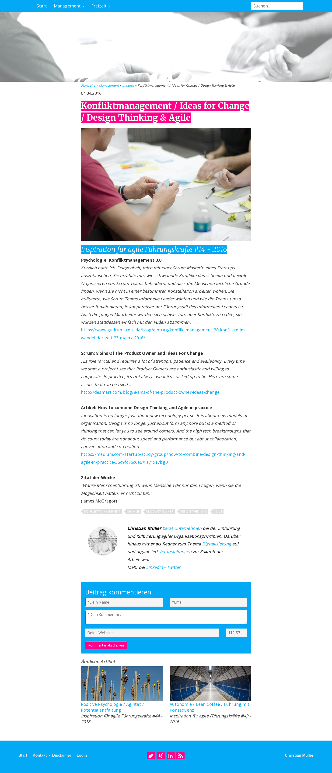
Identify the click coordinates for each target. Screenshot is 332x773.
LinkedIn (154, 567)
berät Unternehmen (182, 528)
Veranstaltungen (175, 551)
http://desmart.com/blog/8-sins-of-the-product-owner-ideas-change (150, 392)
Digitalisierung (216, 544)
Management (109, 85)
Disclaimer (61, 755)
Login (82, 755)
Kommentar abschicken (106, 645)
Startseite (88, 85)
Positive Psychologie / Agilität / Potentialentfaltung (112, 707)
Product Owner (159, 511)
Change (133, 511)
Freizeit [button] (100, 6)
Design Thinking (193, 511)
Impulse (128, 85)
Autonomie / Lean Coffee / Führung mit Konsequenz (210, 707)
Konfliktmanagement (102, 511)
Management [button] (69, 6)
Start (42, 6)
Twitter (174, 567)
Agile (217, 511)
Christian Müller (299, 755)
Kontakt (40, 755)
